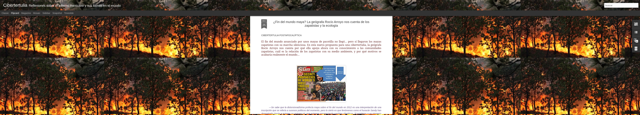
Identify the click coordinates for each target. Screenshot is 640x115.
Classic (5, 13)
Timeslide (69, 13)
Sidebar (46, 13)
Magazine (26, 13)
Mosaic (36, 13)
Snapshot (57, 13)
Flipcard (15, 13)
